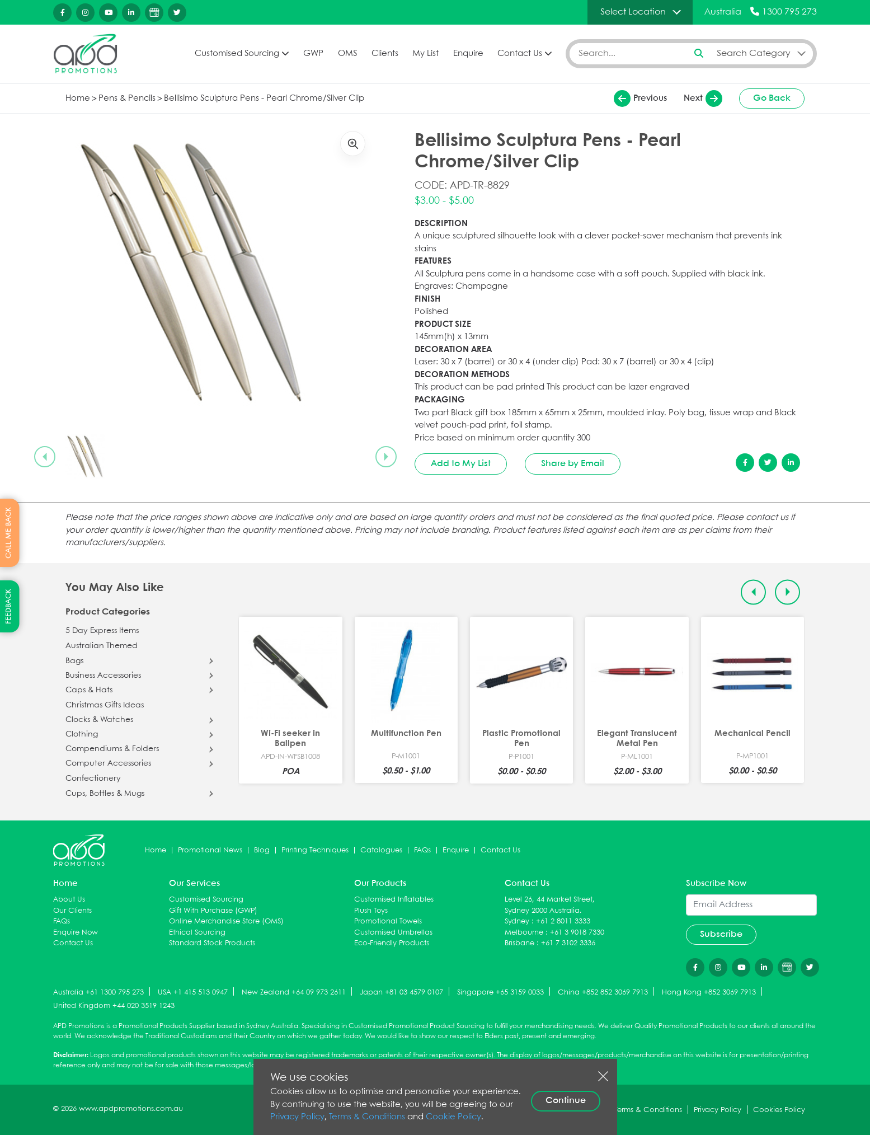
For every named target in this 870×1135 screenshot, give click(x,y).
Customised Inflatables (394, 899)
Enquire (468, 54)
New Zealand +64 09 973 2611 (294, 992)
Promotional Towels (388, 921)
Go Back (772, 98)
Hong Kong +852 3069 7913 (709, 992)
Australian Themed (101, 646)
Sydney (517, 921)
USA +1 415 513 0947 (193, 992)
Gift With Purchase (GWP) (213, 910)
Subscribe (721, 934)
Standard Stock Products (212, 943)
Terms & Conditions (367, 1117)
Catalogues (381, 850)
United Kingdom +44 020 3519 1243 (114, 1006)
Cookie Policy (453, 1117)
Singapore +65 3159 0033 (500, 992)
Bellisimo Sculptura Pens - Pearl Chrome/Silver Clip (264, 98)
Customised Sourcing (237, 54)
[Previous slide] (44, 456)
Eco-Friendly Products (391, 943)
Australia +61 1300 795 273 (98, 992)
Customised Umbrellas (393, 932)
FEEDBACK (8, 606)
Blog (262, 850)
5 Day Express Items (102, 631)
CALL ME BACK (8, 533)
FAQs (422, 850)
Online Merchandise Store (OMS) (226, 921)
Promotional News (210, 850)
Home (77, 98)
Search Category (754, 53)
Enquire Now (75, 932)
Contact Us (519, 54)
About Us (69, 899)
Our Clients (72, 910)
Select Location (633, 12)
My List (425, 54)
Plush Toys (371, 910)
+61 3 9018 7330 (577, 932)
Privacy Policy (297, 1117)
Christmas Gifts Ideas (104, 705)
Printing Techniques (315, 850)
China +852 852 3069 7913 (603, 992)
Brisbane (519, 943)
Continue (565, 1100)
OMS (347, 54)
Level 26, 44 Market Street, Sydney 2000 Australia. (550, 905)
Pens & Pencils (127, 98)
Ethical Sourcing (197, 932)
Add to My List (461, 463)
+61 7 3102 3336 (568, 943)
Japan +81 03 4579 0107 (401, 992)
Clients (384, 54)
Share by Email (572, 463)
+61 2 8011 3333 (563, 921)
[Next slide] (386, 456)
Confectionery (93, 778)
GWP (313, 54)
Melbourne (524, 932)
